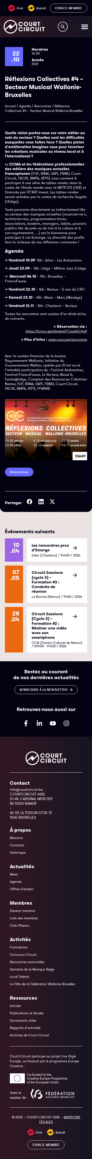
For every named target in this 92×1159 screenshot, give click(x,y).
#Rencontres (19, 472)
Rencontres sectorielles (27, 962)
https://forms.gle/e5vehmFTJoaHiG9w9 (56, 331)
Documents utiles (23, 1020)
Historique (18, 852)
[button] (29, 502)
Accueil (10, 106)
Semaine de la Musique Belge (32, 969)
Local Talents (19, 976)
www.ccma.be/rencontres (67, 339)
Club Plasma (19, 925)
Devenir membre (22, 911)
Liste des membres (24, 918)
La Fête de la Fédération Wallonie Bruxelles (42, 984)
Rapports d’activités (25, 1028)
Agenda (25, 106)
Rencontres (42, 106)
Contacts (17, 845)
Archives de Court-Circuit (29, 1035)
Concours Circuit (23, 954)
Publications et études (27, 1013)
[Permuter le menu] (84, 26)
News (14, 874)
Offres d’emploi (22, 889)
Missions (16, 838)
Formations (18, 947)
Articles (15, 1006)
